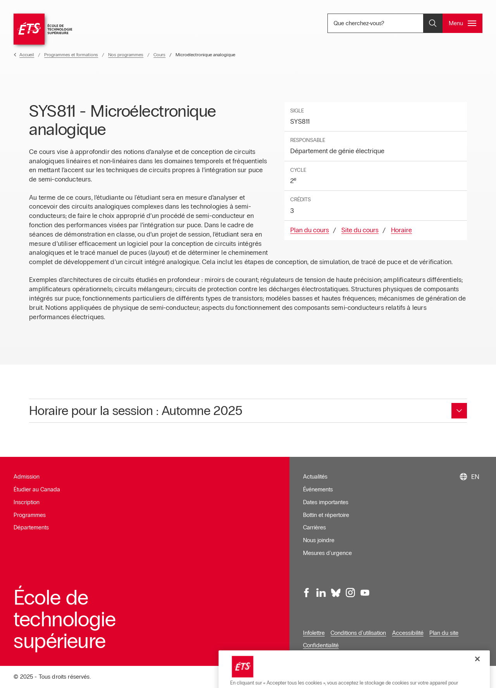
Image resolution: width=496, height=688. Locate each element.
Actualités (315, 476)
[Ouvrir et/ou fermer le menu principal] (462, 23)
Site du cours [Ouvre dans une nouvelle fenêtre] (360, 230)
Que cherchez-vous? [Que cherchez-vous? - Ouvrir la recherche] (385, 23)
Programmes (30, 515)
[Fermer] (477, 678)
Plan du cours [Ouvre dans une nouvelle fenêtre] (309, 230)
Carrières (314, 527)
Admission (27, 476)
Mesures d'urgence (327, 553)
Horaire (401, 230)
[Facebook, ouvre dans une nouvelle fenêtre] (307, 592)
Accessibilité (408, 632)
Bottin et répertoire (326, 515)
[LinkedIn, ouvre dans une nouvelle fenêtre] (321, 592)
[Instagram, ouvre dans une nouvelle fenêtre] (350, 592)
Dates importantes (325, 502)
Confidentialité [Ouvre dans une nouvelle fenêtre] (321, 645)
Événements (318, 489)
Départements (31, 527)
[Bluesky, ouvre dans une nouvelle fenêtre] (336, 592)
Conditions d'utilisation (358, 632)
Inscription (27, 502)
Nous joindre (318, 540)
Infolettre (314, 632)
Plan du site (443, 632)
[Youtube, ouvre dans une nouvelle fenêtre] (365, 592)
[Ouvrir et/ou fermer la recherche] (433, 23)
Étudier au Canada (37, 489)
